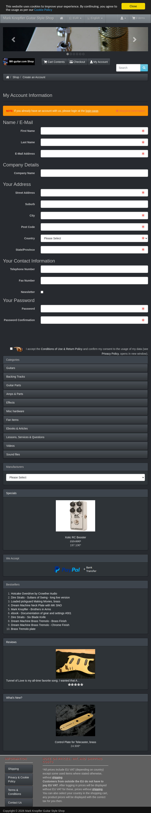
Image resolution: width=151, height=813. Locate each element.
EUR (75, 18)
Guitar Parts (13, 385)
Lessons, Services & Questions (25, 437)
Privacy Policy (110, 353)
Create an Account (34, 77)
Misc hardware (15, 411)
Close (133, 6)
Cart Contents (54, 61)
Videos (10, 445)
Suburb (30, 204)
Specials (11, 493)
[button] (14, 39)
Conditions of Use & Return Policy (61, 349)
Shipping (13, 768)
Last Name (28, 142)
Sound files (13, 454)
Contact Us (15, 802)
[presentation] (118, 335)
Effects (10, 402)
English (95, 18)
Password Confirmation (19, 320)
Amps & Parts (14, 393)
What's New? (14, 697)
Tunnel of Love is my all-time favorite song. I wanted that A (41, 680)
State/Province (25, 249)
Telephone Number (22, 269)
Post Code (28, 226)
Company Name (24, 173)
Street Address (25, 192)
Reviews (11, 642)
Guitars (10, 368)
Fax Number (27, 280)
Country (29, 238)
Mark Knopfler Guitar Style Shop (28, 18)
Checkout (77, 61)
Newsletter (28, 292)
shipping (57, 777)
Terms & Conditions (14, 792)
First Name (28, 130)
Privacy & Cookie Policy (18, 779)
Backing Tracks (15, 376)
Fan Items (12, 419)
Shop (16, 77)
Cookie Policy (43, 10)
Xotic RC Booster (75, 537)
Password (28, 308)
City (32, 215)
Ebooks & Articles (17, 428)
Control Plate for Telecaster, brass (75, 742)
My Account (99, 61)
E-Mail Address (25, 153)
